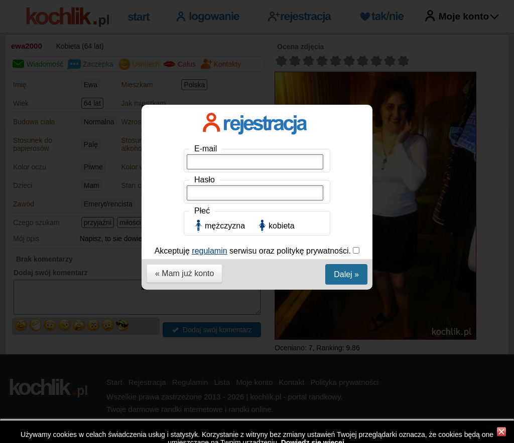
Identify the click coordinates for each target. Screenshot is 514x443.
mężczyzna (225, 226)
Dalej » (346, 274)
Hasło (204, 179)
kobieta (282, 226)
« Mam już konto (184, 273)
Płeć (202, 210)
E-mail (205, 148)
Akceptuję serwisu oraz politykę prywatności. (254, 251)
